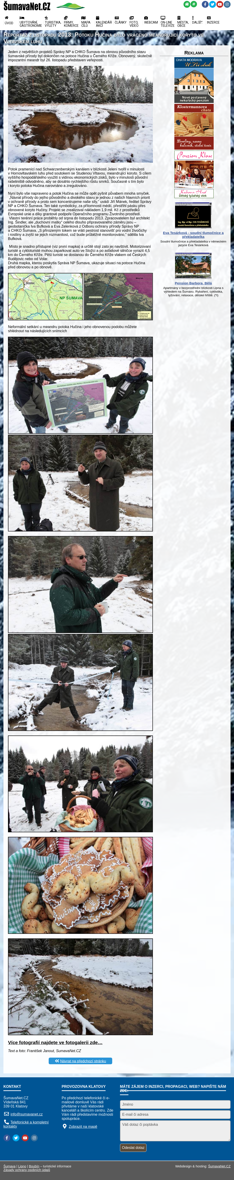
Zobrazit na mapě (83, 1127)
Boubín (34, 1166)
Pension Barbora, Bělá (193, 283)
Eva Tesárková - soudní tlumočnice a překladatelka (193, 235)
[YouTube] (219, 4)
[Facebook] (205, 4)
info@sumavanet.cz (27, 1114)
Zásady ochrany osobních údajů (26, 1170)
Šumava (9, 1166)
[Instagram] (227, 4)
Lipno (22, 1166)
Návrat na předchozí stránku (83, 1061)
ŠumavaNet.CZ (219, 1166)
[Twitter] (212, 4)
